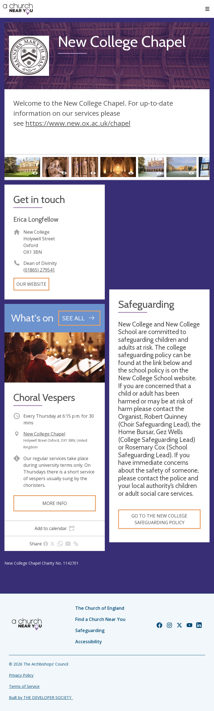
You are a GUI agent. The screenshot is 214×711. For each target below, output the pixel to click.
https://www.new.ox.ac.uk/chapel (77, 123)
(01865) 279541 (39, 270)
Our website (31, 284)
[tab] (54, 528)
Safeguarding (89, 630)
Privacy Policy (21, 675)
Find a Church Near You (100, 619)
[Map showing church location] (159, 235)
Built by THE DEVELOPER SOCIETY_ (41, 697)
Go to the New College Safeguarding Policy (159, 519)
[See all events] (79, 318)
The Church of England (99, 608)
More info (54, 503)
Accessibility (88, 642)
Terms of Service (24, 686)
